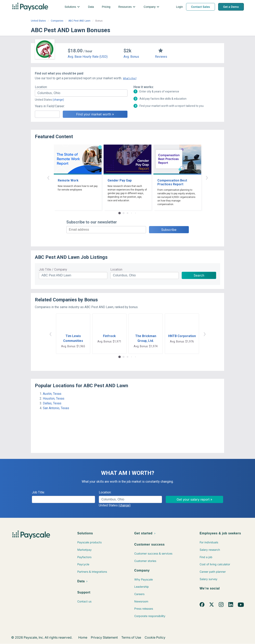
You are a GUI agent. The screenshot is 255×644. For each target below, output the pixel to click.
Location (116, 269)
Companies (57, 20)
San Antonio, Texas (56, 408)
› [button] (206, 177)
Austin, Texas (52, 394)
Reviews (161, 57)
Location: (41, 87)
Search (199, 275)
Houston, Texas (53, 398)
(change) (58, 99)
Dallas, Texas (52, 403)
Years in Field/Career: (50, 106)
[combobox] (81, 93)
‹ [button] (48, 177)
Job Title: (38, 492)
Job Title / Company (53, 269)
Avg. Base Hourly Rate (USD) (88, 57)
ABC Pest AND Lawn (79, 20)
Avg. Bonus (131, 57)
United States (38, 20)
